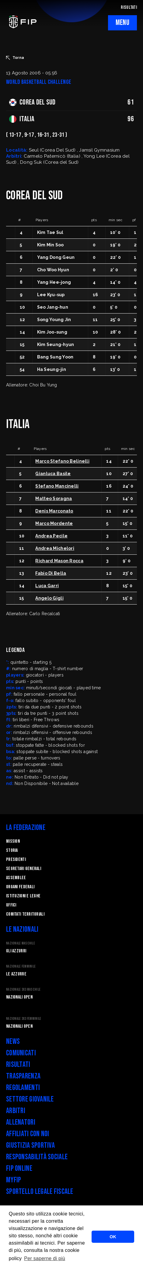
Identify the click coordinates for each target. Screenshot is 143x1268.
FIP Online (19, 1168)
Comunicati (21, 1053)
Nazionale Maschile (20, 943)
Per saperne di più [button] (44, 1258)
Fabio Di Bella (50, 573)
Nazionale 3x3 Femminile (23, 1018)
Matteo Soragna (53, 498)
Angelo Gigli (49, 598)
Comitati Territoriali (25, 914)
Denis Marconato (54, 511)
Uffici (11, 905)
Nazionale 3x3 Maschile (23, 989)
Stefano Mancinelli (56, 486)
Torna (15, 58)
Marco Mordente (54, 523)
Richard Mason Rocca (59, 560)
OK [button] (113, 1236)
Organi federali (20, 887)
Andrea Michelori (54, 548)
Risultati (18, 1064)
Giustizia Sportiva (30, 1145)
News (13, 1041)
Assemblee (16, 878)
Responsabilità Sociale (37, 1157)
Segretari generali (23, 869)
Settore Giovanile (30, 1099)
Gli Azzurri (16, 951)
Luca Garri (47, 585)
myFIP (13, 1180)
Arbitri (15, 1110)
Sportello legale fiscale (39, 1191)
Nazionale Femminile (21, 966)
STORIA (12, 850)
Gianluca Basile (53, 473)
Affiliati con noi (27, 1134)
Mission (13, 841)
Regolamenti (23, 1087)
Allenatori (20, 1122)
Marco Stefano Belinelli (62, 461)
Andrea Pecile (51, 535)
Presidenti (16, 859)
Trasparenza (23, 1076)
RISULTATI (129, 7)
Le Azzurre (16, 974)
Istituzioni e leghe (23, 896)
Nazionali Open (19, 997)
